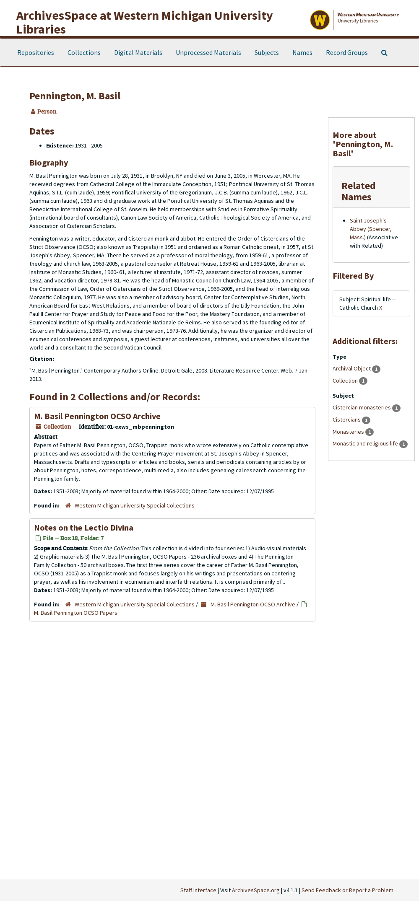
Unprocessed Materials (208, 52)
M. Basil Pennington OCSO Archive (97, 416)
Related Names (358, 191)
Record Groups (347, 52)
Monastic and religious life (366, 443)
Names (302, 52)
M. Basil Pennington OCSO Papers (75, 612)
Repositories (35, 52)
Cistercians (347, 419)
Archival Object (352, 368)
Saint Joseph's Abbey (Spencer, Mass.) (371, 229)
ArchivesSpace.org (256, 890)
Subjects (267, 52)
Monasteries (349, 431)
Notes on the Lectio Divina (83, 527)
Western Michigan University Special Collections (135, 505)
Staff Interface (198, 890)
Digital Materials (138, 52)
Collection (346, 380)
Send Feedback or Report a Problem (347, 890)
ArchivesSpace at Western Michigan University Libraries (144, 22)
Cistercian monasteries (362, 407)
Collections (84, 52)
